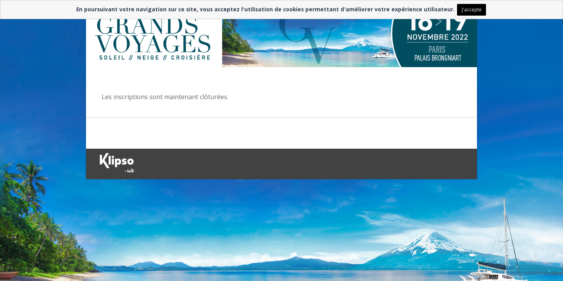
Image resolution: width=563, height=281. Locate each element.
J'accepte (472, 9)
